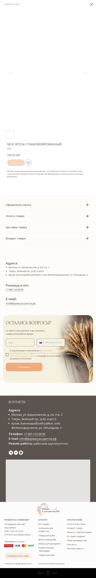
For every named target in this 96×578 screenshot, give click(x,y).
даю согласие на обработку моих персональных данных (35, 354)
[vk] (16, 453)
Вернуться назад (12, 4)
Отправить (24, 367)
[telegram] (11, 453)
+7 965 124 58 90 (14, 289)
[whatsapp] (21, 453)
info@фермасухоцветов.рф (20, 303)
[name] (20, 342)
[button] (17, 556)
